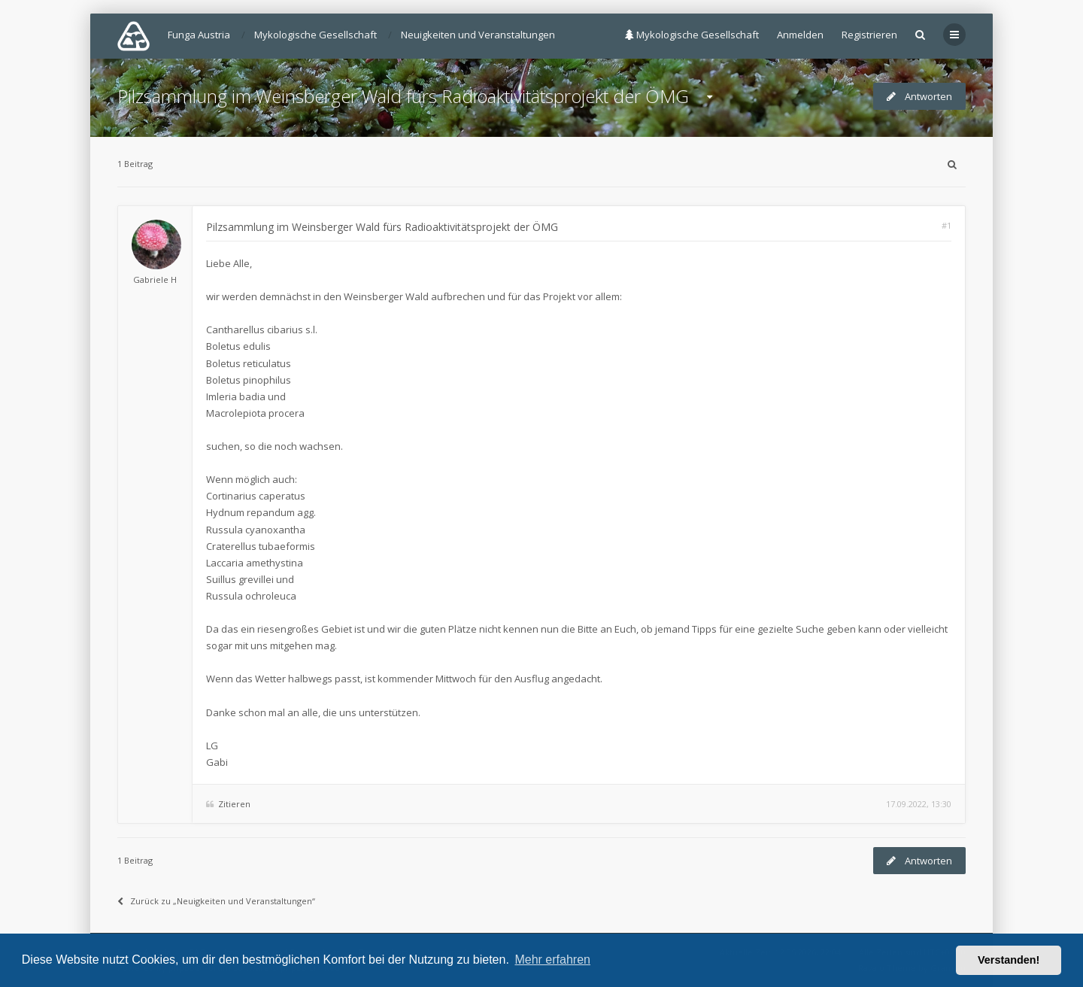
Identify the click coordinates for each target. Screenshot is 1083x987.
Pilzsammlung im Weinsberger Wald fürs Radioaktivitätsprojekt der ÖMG (403, 96)
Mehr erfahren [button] (552, 959)
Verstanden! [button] (1008, 960)
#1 (946, 225)
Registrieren (869, 34)
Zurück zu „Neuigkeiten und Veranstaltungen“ (216, 901)
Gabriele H (155, 279)
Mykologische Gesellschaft (692, 34)
